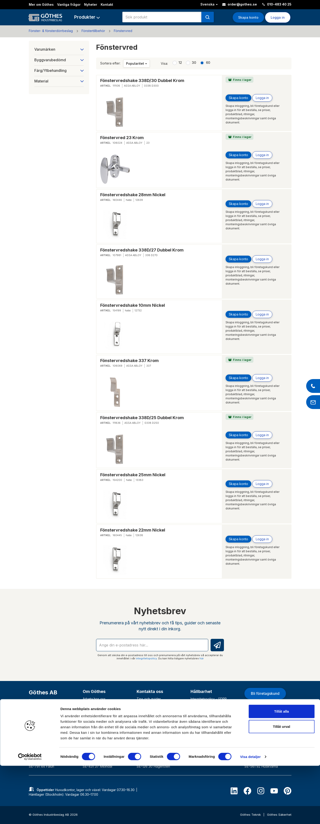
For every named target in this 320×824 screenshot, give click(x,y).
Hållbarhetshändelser (207, 705)
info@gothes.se (44, 721)
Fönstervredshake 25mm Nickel (132, 474)
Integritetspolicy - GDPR (209, 699)
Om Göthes (94, 691)
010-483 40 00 (43, 713)
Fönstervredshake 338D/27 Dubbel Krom (142, 250)
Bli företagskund (265, 693)
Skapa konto (248, 17)
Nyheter (90, 4)
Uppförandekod (203, 716)
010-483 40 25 (276, 4)
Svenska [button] (209, 4)
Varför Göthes (93, 722)
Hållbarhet (201, 691)
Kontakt (107, 4)
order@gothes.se (239, 4)
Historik (88, 710)
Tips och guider (149, 699)
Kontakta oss (150, 691)
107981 (117, 255)
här (202, 658)
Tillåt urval (281, 785)
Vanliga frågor (69, 4)
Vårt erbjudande (95, 705)
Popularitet (136, 63)
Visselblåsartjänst (204, 734)
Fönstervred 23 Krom (122, 137)
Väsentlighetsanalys (205, 722)
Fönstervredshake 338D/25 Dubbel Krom (142, 417)
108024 (117, 142)
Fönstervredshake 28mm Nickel (132, 194)
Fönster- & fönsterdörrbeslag (51, 31)
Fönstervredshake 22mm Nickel (132, 530)
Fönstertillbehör (93, 31)
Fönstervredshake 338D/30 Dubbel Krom (142, 80)
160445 (117, 535)
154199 (117, 310)
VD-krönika (199, 728)
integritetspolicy (146, 658)
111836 (116, 422)
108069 (117, 365)
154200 (117, 480)
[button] (87, 17)
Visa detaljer (250, 815)
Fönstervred (123, 31)
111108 (116, 85)
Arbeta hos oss (94, 699)
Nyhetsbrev (91, 716)
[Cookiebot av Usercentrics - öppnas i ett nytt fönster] (30, 815)
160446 (117, 200)
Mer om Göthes (41, 4)
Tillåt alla (281, 769)
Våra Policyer (201, 710)
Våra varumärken (96, 728)
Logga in (278, 17)
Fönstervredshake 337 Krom (129, 360)
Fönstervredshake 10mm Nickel (132, 305)
